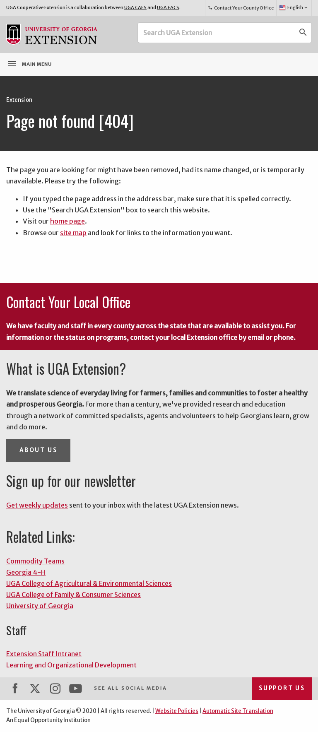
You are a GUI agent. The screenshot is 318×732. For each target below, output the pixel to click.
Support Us (282, 688)
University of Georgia (39, 606)
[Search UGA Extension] (216, 33)
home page (67, 221)
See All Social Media (130, 688)
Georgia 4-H (26, 572)
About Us (38, 450)
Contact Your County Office (240, 8)
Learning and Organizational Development (71, 665)
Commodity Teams (35, 561)
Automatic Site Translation (237, 711)
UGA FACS (168, 7)
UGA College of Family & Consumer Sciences (73, 594)
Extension (19, 100)
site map (73, 233)
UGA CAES (135, 7)
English (293, 8)
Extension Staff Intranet (44, 654)
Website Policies (176, 711)
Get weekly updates (37, 505)
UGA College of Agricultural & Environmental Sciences (89, 583)
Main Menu (29, 64)
